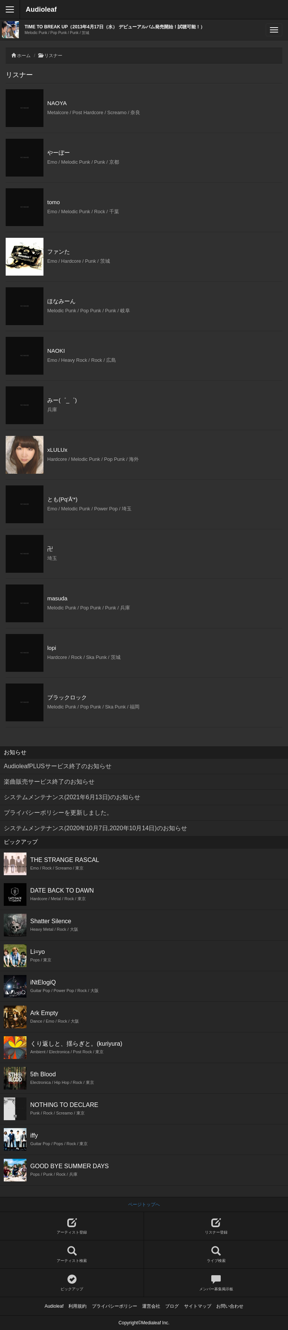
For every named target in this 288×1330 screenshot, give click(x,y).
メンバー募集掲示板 (216, 1283)
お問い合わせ (229, 1306)
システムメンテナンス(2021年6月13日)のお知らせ (72, 797)
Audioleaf (41, 9)
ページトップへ (144, 1204)
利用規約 (77, 1306)
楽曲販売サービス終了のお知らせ (49, 781)
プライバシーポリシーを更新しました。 (58, 812)
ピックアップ (72, 1283)
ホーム (24, 55)
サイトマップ (197, 1306)
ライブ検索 (216, 1254)
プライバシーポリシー (114, 1306)
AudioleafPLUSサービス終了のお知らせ (57, 766)
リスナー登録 (216, 1226)
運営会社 (151, 1306)
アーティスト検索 (72, 1254)
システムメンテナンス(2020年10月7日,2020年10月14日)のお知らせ (95, 828)
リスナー (53, 55)
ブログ (172, 1306)
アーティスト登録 (72, 1226)
